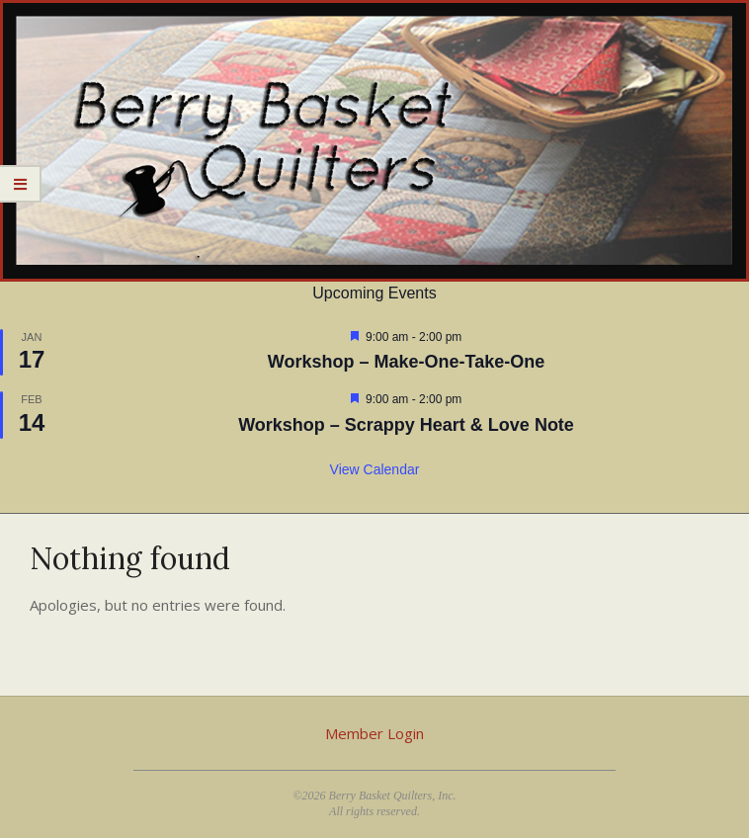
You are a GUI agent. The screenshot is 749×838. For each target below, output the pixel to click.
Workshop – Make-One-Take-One (406, 362)
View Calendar (375, 469)
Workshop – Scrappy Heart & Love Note (406, 425)
